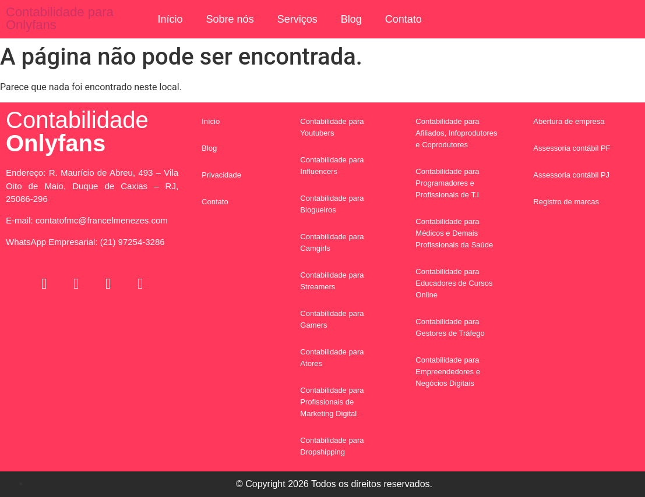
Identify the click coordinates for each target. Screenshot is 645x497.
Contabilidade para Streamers (332, 281)
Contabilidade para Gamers (332, 319)
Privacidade (221, 175)
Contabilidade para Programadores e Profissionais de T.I (447, 183)
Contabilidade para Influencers (332, 165)
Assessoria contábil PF (571, 148)
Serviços (297, 19)
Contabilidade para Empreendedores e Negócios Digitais (447, 372)
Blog (351, 19)
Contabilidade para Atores (332, 357)
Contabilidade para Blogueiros (332, 204)
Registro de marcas (566, 201)
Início (170, 19)
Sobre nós (230, 19)
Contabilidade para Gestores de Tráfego (450, 327)
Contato (403, 19)
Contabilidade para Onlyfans (60, 18)
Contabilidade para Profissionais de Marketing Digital (332, 402)
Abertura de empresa (568, 121)
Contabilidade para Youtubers (332, 127)
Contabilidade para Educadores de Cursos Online (453, 283)
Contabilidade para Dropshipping (332, 446)
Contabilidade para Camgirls (332, 242)
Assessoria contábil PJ (571, 175)
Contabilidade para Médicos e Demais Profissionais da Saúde (454, 233)
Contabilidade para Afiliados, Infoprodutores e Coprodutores (456, 133)
